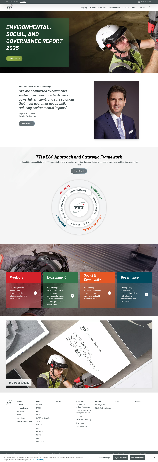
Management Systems (24, 421)
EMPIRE (39, 415)
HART (38, 428)
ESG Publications (81, 426)
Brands (38, 401)
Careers (98, 401)
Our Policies (21, 418)
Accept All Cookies (137, 458)
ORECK (38, 435)
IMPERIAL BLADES (43, 418)
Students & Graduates (103, 408)
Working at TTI (100, 404)
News (117, 401)
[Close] (154, 457)
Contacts (138, 401)
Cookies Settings (104, 458)
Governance (80, 423)
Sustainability (80, 401)
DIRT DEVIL (40, 442)
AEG (37, 411)
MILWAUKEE (40, 404)
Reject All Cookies (121, 458)
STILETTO (39, 421)
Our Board (20, 411)
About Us (20, 404)
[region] (79, 458)
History (19, 415)
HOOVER (39, 431)
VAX (37, 438)
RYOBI (38, 408)
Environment (80, 416)
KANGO (39, 425)
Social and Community (83, 419)
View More (23, 2)
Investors (59, 401)
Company (20, 401)
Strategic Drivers (22, 408)
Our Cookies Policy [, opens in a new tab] (38, 459)
